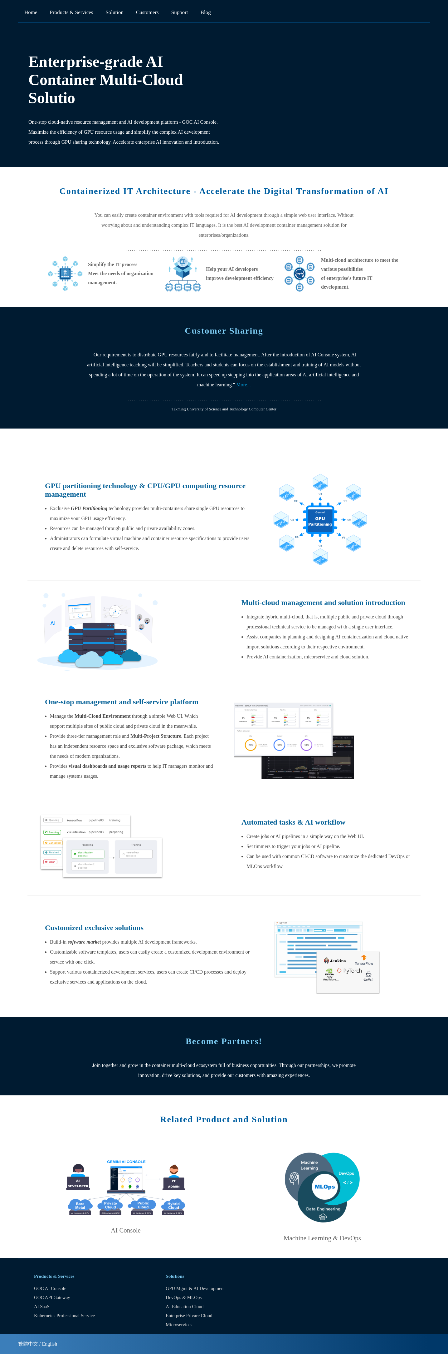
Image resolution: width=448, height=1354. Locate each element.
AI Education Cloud (184, 1306)
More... (243, 384)
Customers (147, 12)
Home (30, 12)
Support (179, 12)
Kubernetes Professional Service (64, 1315)
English (49, 1344)
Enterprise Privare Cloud (189, 1315)
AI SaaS (42, 1306)
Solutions (175, 1276)
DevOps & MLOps (184, 1297)
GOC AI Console (50, 1288)
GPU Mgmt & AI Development (195, 1288)
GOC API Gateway (52, 1297)
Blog (206, 12)
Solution (114, 12)
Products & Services (71, 12)
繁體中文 (28, 1344)
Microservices (179, 1324)
